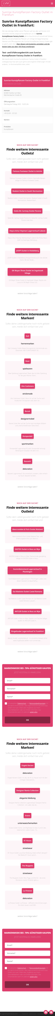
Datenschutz (21, 703)
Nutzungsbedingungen (37, 703)
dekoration (27, 469)
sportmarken (27, 443)
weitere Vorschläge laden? (27, 293)
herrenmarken (27, 343)
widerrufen (33, 712)
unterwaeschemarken (27, 823)
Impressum (25, 1014)
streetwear (27, 848)
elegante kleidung (28, 798)
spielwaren (27, 368)
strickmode (27, 393)
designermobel (27, 418)
